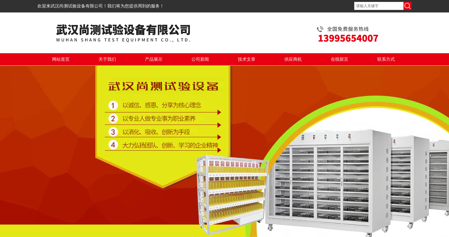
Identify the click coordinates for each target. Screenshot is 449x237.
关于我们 (107, 59)
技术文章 (246, 59)
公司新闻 (200, 59)
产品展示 (153, 59)
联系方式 (386, 59)
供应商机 (293, 59)
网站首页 (61, 59)
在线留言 (339, 59)
